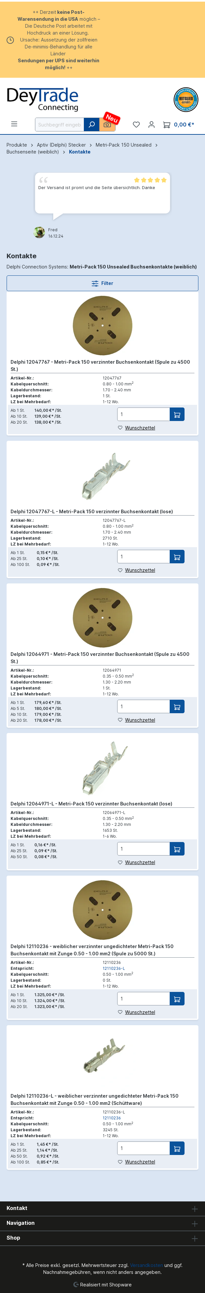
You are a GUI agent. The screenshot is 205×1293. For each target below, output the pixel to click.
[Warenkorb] (178, 124)
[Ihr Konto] (151, 124)
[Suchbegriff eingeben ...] (59, 124)
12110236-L (114, 968)
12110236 (112, 1117)
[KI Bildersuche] (107, 124)
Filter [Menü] (102, 282)
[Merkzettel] (136, 124)
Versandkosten (146, 1265)
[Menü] (14, 124)
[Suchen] (91, 124)
